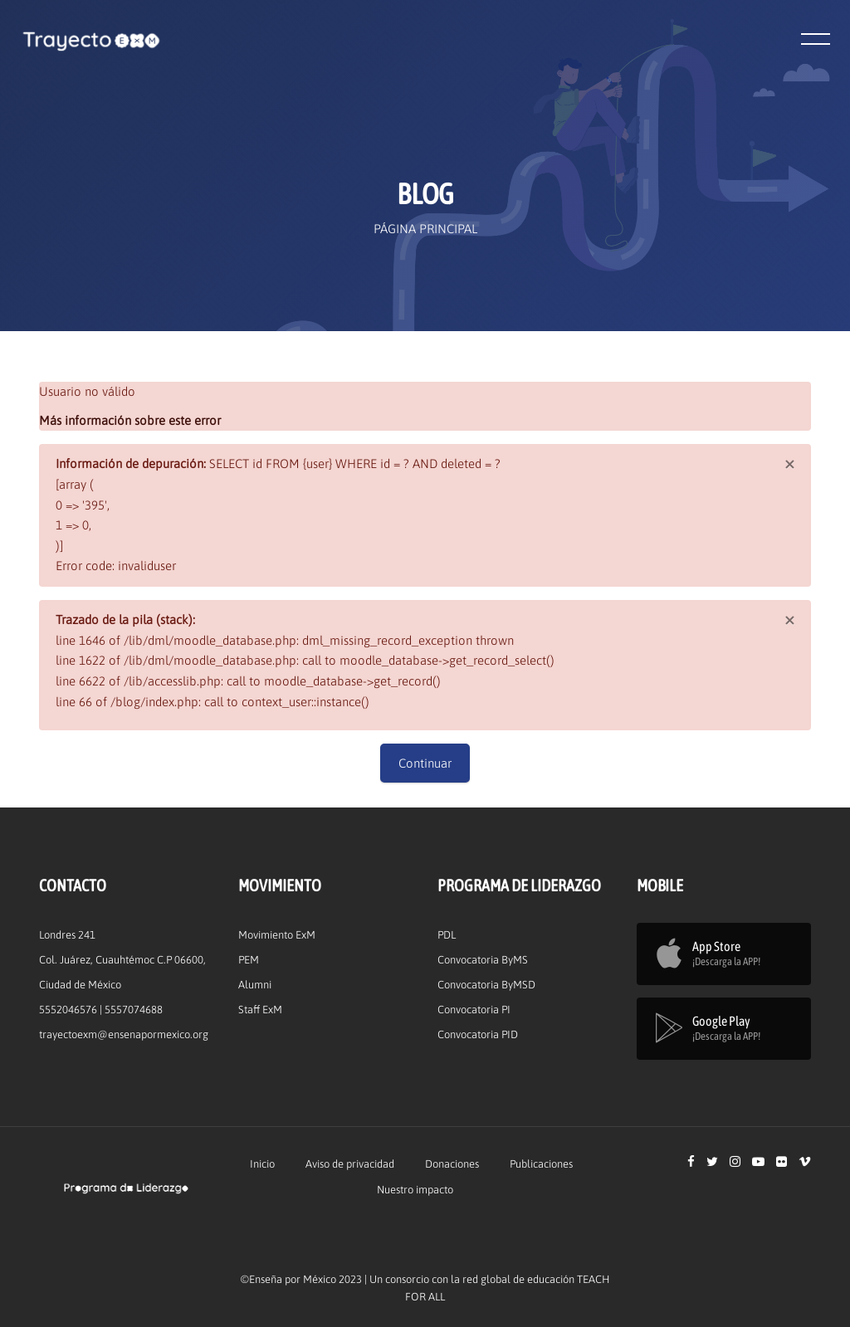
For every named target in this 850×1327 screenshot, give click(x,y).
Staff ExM (260, 1009)
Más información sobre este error (130, 420)
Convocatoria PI (473, 1009)
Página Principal (425, 229)
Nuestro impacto (415, 1189)
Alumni (254, 984)
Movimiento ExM (276, 935)
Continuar (425, 763)
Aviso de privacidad (349, 1164)
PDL (446, 935)
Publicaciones (541, 1164)
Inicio (262, 1164)
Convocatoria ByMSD (486, 984)
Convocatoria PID (477, 1034)
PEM (248, 960)
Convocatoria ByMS (482, 960)
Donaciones (452, 1164)
